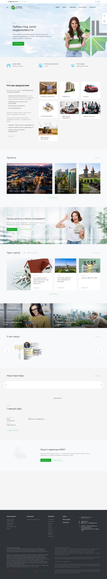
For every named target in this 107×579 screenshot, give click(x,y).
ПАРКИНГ (86, 96)
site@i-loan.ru (84, 483)
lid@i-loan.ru (84, 484)
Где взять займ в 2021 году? (89, 278)
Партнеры (50, 485)
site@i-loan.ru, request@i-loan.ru (36, 419)
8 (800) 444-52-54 (11, 425)
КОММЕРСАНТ (66, 96)
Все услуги (11, 136)
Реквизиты (50, 495)
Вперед (100, 351)
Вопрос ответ (51, 497)
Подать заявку (18, 43)
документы (66, 527)
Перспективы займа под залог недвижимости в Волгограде (64, 279)
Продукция (30, 478)
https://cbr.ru (78, 531)
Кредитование (11, 478)
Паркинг (9, 490)
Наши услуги (10, 82)
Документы (50, 493)
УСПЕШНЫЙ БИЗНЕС (47, 116)
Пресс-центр (66, 481)
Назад (7, 351)
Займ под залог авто (89, 116)
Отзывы (49, 487)
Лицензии (50, 491)
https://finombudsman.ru (74, 534)
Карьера (50, 489)
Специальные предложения (33, 481)
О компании (51, 481)
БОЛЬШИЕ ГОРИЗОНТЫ (48, 96)
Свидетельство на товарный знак (62, 522)
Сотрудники (51, 483)
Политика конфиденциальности (62, 509)
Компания (51, 478)
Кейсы (64, 478)
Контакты (66, 484)
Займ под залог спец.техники (45, 138)
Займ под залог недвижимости (66, 117)
